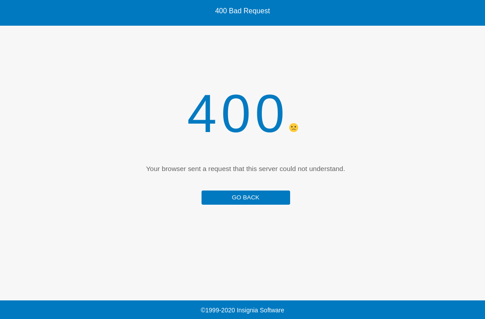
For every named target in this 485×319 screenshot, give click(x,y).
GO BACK (245, 197)
